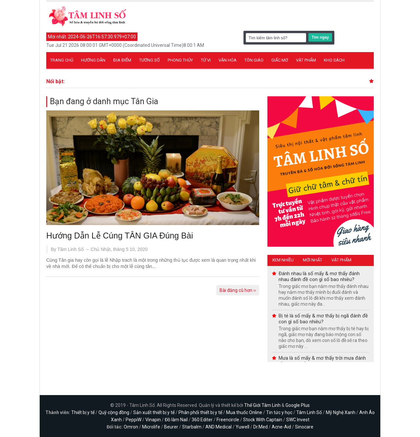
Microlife (151, 426)
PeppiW (133, 419)
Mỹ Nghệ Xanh (340, 412)
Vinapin (153, 419)
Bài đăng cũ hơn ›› (238, 290)
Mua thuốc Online (244, 412)
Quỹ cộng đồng (113, 412)
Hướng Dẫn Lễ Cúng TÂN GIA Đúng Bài (119, 235)
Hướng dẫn (93, 60)
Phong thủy (180, 60)
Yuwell (242, 426)
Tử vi (206, 60)
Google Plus (297, 405)
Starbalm (191, 426)
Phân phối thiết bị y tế (200, 412)
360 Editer (202, 419)
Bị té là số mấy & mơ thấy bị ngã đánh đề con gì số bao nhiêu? (323, 319)
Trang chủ (61, 60)
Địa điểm (122, 60)
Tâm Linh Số (309, 412)
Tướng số (149, 60)
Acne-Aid (281, 426)
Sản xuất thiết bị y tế (154, 412)
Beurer (171, 426)
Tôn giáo (253, 60)
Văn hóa (228, 60)
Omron (131, 426)
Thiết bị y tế (82, 412)
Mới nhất (312, 259)
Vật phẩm (306, 60)
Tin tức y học (279, 412)
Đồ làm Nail (176, 419)
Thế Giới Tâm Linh (262, 405)
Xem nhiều (283, 259)
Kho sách (334, 60)
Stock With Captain (262, 419)
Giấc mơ (279, 60)
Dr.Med (260, 426)
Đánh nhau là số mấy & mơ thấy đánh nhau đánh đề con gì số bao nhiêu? (319, 276)
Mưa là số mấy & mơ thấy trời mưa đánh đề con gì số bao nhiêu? (322, 361)
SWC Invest (297, 419)
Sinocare (304, 426)
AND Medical (218, 426)
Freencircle (228, 419)
